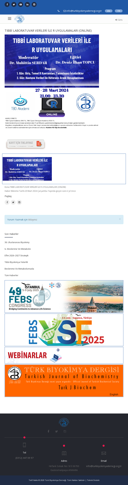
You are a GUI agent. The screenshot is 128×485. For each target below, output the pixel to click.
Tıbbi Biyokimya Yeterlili (16, 262)
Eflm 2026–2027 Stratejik (17, 255)
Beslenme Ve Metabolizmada (19, 268)
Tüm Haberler (11, 275)
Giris (119, 19)
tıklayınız (32, 219)
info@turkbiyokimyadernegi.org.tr (104, 466)
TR (118, 10)
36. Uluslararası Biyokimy (17, 242)
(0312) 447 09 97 (24, 457)
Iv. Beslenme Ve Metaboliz (18, 248)
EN (108, 10)
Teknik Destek (93, 480)
